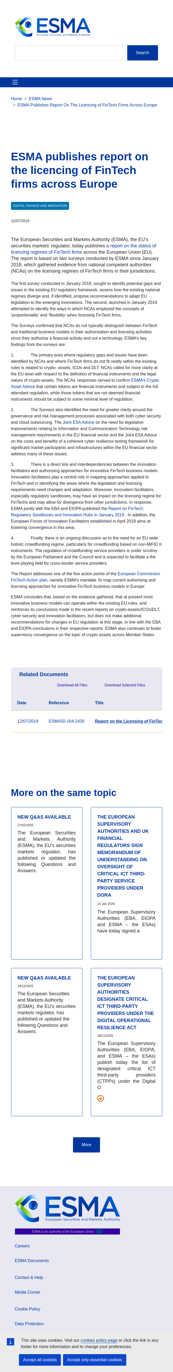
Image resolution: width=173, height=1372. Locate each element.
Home (16, 98)
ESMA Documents (32, 1260)
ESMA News (40, 98)
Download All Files (72, 685)
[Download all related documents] (100, 1098)
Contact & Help (29, 1277)
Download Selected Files (124, 685)
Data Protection (29, 1324)
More (86, 1145)
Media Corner (27, 1292)
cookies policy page (99, 1340)
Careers (22, 1246)
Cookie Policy (27, 1309)
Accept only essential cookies (94, 1360)
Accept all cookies (40, 1360)
